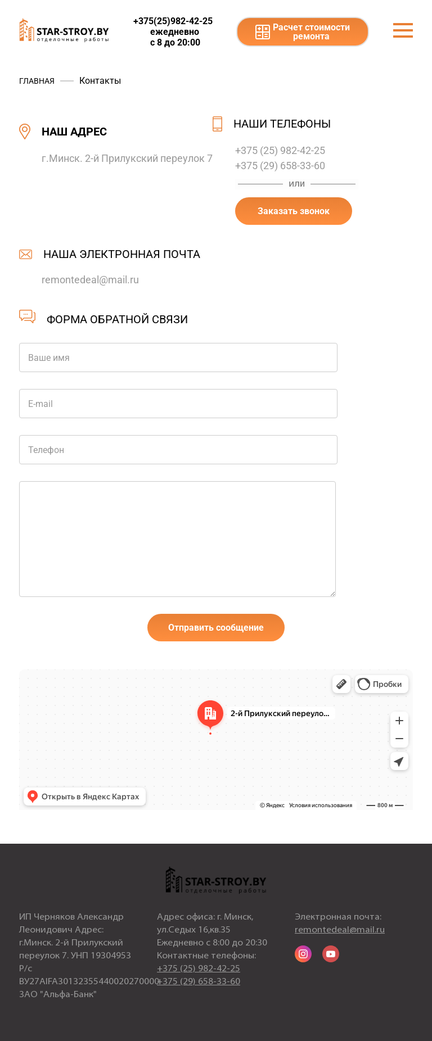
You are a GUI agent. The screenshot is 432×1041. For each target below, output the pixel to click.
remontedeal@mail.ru (90, 280)
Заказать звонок (294, 211)
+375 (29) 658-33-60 (280, 165)
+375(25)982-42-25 (173, 21)
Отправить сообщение (216, 627)
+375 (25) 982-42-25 (280, 150)
